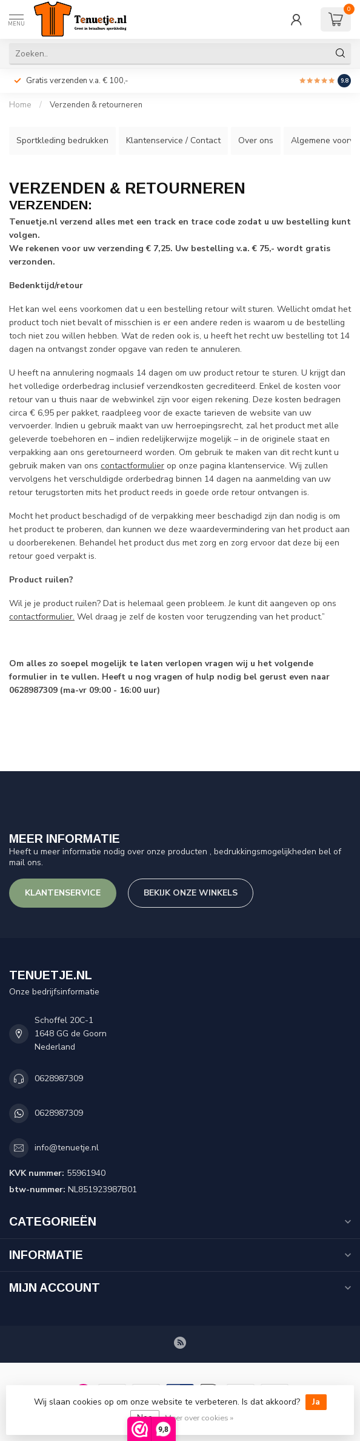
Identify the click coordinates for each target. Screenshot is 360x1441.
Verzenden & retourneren (96, 105)
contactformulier (132, 465)
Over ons (255, 140)
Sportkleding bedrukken (62, 140)
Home (20, 105)
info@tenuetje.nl (67, 1147)
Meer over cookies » (199, 1417)
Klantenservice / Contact (173, 140)
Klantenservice (63, 893)
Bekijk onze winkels (191, 893)
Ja (316, 1402)
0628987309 (59, 1078)
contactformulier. (42, 617)
